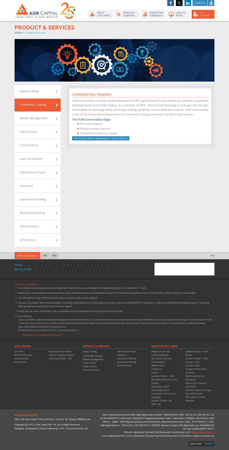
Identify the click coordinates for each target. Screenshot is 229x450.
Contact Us (156, 369)
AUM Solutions (29, 226)
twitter (179, 3)
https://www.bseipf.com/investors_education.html (42, 326)
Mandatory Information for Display (164, 381)
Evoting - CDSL (193, 362)
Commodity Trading (33, 105)
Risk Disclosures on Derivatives (195, 378)
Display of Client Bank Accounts (196, 371)
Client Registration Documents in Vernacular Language (163, 393)
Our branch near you (161, 358)
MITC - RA (156, 404)
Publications (20, 362)
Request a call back (160, 351)
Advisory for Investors (196, 383)
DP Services (27, 240)
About (100, 14)
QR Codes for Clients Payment (196, 399)
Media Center (158, 365)
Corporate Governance (60, 351)
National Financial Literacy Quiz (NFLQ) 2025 (198, 392)
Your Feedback (158, 362)
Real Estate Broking (32, 213)
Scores (154, 372)
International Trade (32, 172)
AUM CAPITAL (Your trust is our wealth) (36, 10)
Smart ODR (191, 386)
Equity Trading (29, 91)
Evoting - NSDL (193, 365)
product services (35, 32)
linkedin (187, 3)
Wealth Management (33, 118)
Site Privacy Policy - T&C (60, 358)
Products (126, 14)
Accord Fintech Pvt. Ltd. (77, 428)
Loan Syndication (31, 159)
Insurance (26, 186)
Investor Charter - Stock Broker (197, 353)
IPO (54, 255)
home (18, 32)
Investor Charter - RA (161, 400)
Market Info (153, 14)
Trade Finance (29, 145)
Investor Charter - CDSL (162, 376)
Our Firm (19, 351)
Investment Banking (33, 199)
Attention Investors (27, 255)
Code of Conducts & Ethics (61, 354)
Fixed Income (28, 132)
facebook (170, 3)
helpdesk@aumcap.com (202, 432)
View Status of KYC (160, 386)
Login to (178, 14)
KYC (45, 255)
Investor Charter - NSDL (197, 358)
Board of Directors (24, 354)
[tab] (38, 91)
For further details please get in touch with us (101, 138)
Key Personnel (21, 358)
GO (203, 14)
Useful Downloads (160, 354)
